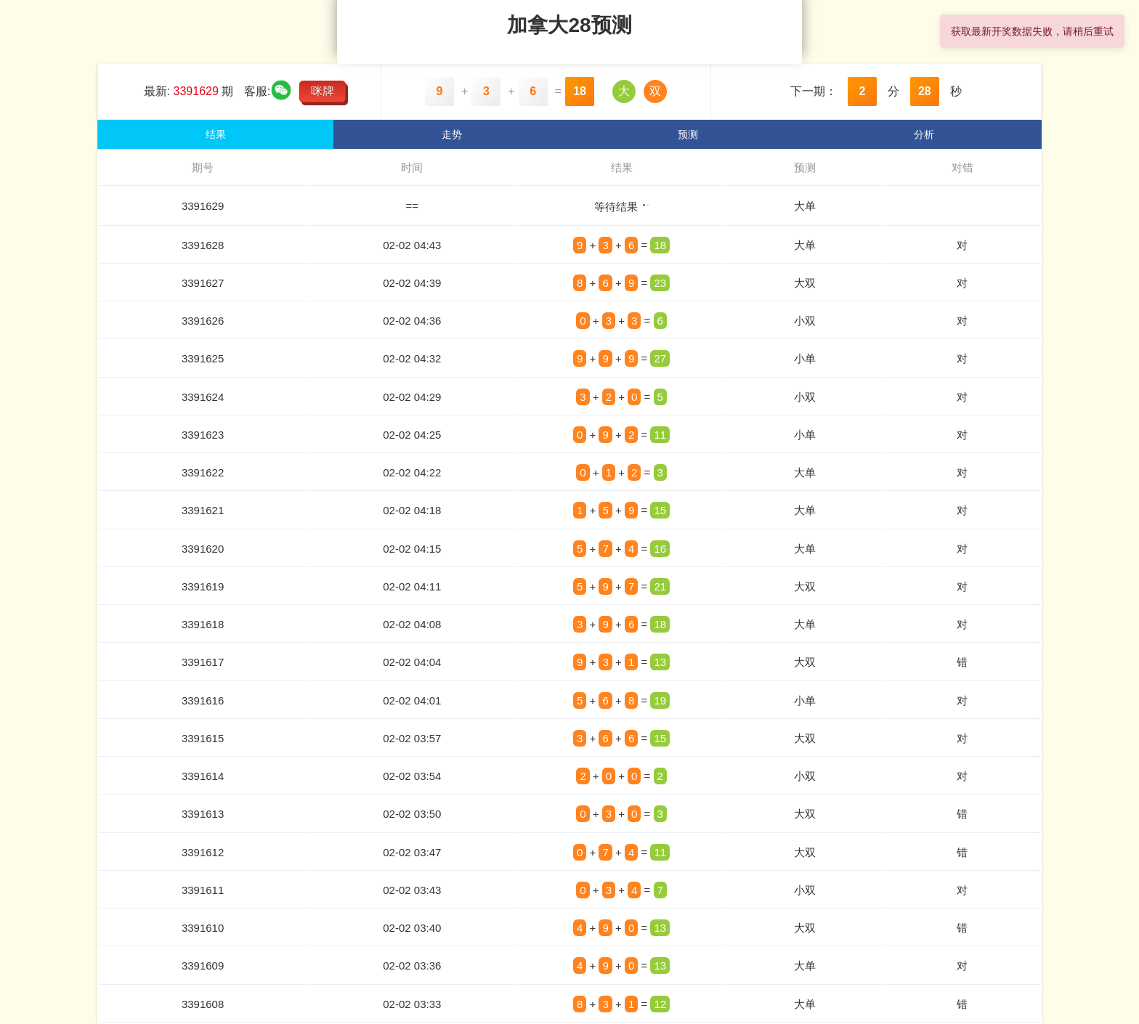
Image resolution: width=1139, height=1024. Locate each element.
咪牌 (322, 91)
